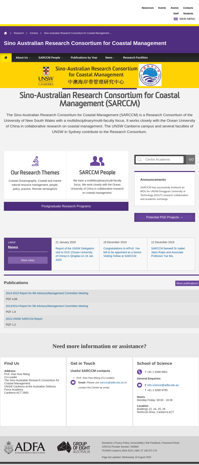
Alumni (175, 8)
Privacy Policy (122, 443)
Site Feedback (153, 443)
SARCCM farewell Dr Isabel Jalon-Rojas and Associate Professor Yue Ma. (168, 252)
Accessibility (137, 443)
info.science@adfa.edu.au (163, 385)
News (110, 57)
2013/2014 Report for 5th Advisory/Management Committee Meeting (47, 306)
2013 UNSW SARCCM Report (24, 318)
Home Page (6, 57)
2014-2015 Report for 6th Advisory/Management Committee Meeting (47, 293)
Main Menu (187, 18)
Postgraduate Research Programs (66, 206)
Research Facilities (135, 57)
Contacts (188, 8)
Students (188, 13)
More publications (187, 283)
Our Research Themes (35, 173)
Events (162, 8)
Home (8, 33)
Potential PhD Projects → (164, 217)
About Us (23, 57)
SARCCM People (50, 57)
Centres (34, 33)
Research (19, 33)
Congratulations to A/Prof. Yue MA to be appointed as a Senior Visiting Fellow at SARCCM (122, 252)
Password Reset (170, 443)
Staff (176, 13)
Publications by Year (84, 57)
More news (27, 260)
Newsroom (148, 8)
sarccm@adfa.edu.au (112, 382)
